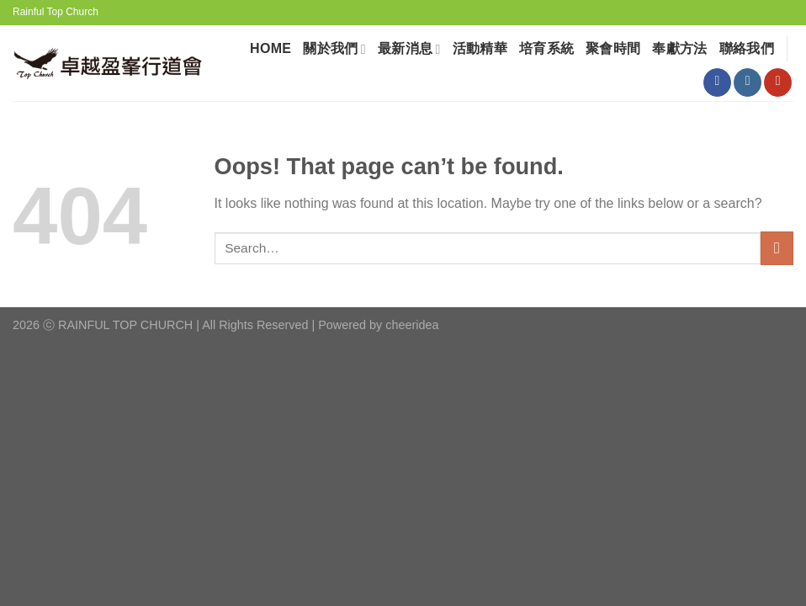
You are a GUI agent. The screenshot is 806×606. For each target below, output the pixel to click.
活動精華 (480, 48)
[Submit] (777, 247)
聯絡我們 (746, 48)
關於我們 (334, 49)
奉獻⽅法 (679, 48)
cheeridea (411, 325)
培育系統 (546, 48)
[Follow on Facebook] (717, 82)
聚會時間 (613, 48)
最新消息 (409, 49)
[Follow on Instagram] (747, 82)
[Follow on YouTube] (778, 82)
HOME (270, 48)
